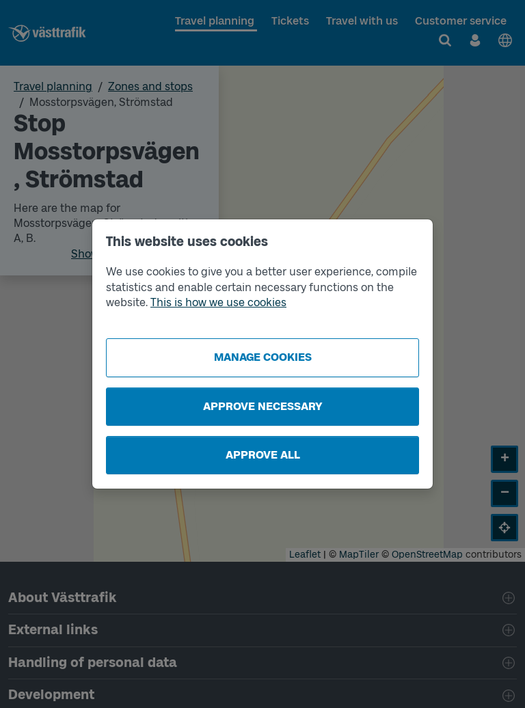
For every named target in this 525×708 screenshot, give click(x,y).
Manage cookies (263, 357)
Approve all (263, 454)
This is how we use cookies (218, 302)
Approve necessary (263, 406)
